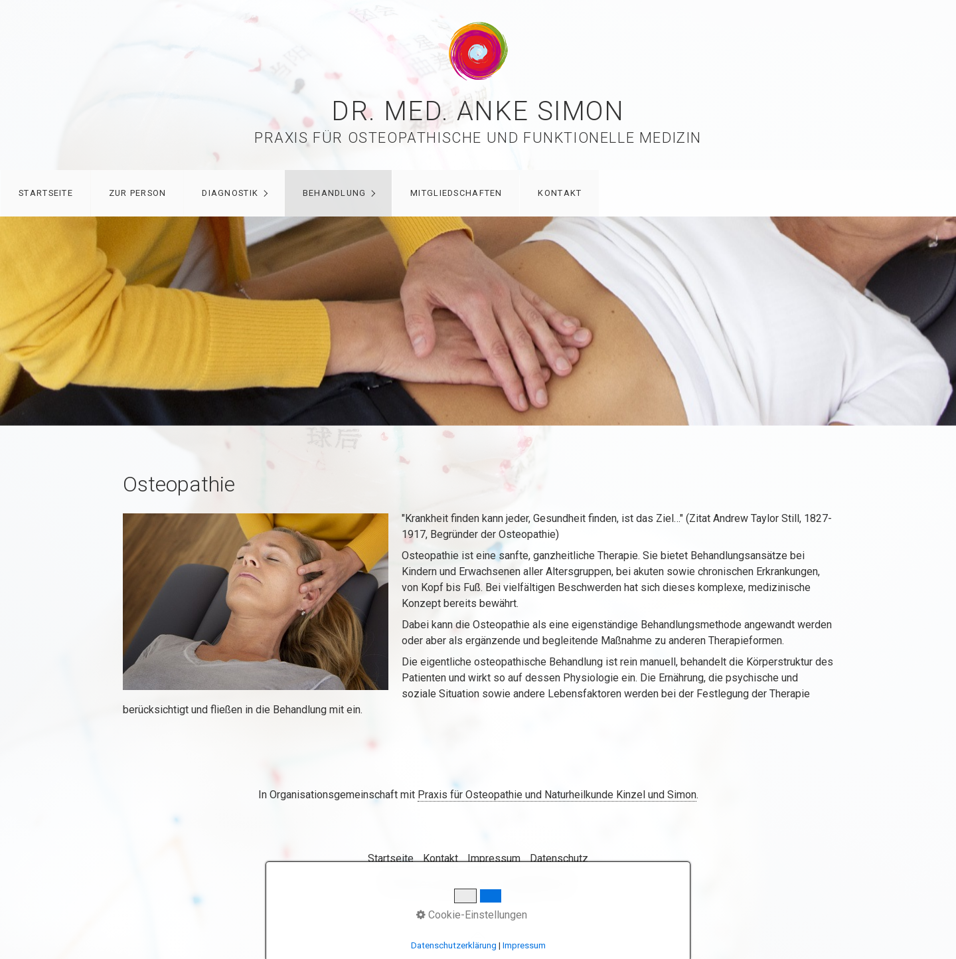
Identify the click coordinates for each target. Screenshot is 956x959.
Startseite (46, 193)
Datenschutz (559, 858)
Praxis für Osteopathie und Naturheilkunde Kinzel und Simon (557, 794)
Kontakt (560, 193)
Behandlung (334, 193)
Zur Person (138, 193)
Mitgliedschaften (456, 193)
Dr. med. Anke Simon (477, 111)
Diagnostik (230, 193)
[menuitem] (45, 193)
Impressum (493, 858)
